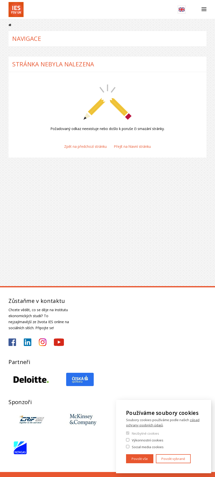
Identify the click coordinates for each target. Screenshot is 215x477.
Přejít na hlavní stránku (132, 146)
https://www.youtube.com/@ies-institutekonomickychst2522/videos (59, 342)
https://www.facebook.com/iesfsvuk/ (12, 342)
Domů (10, 25)
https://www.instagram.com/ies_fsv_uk (42, 342)
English (182, 10)
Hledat (193, 10)
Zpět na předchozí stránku (85, 146)
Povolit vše (140, 458)
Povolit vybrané (173, 458)
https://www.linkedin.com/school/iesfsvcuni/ (27, 342)
